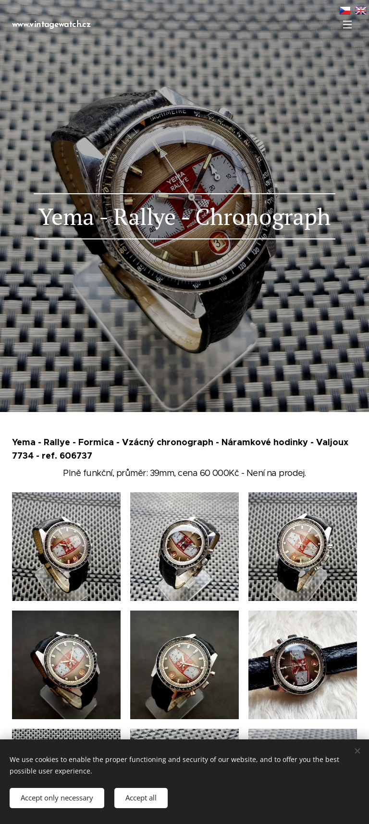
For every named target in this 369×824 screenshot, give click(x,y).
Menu (347, 24)
